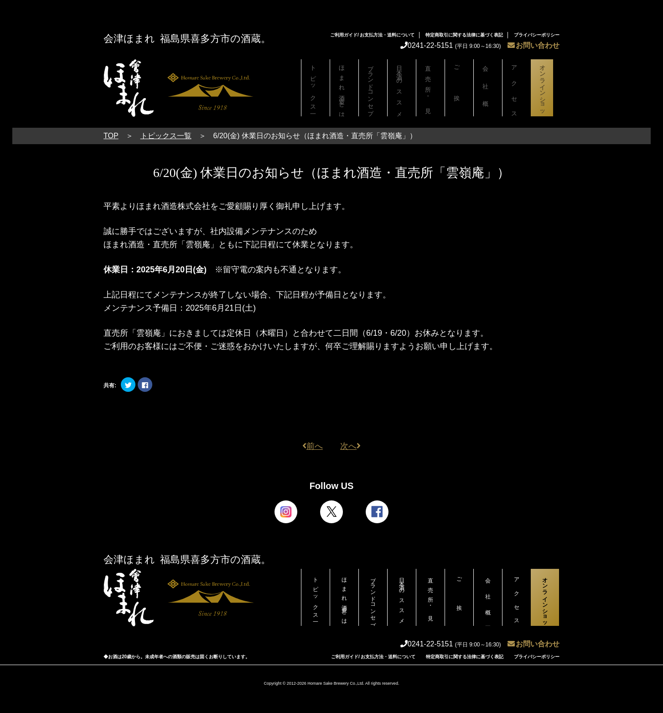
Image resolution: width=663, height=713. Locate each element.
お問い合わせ (533, 45)
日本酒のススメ (402, 88)
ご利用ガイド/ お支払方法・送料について (372, 34)
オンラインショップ (545, 90)
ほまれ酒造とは (344, 88)
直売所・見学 (430, 88)
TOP (111, 136)
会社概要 (488, 88)
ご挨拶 (459, 88)
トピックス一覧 (315, 88)
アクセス (516, 88)
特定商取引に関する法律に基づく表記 (464, 34)
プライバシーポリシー (536, 34)
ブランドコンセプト (373, 90)
